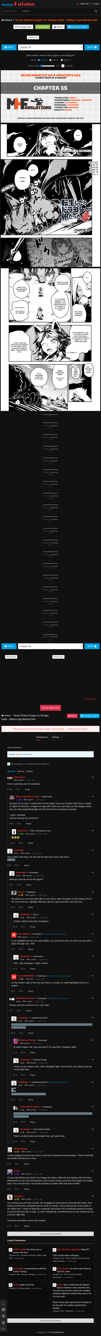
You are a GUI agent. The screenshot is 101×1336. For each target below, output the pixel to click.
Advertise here (90, 699)
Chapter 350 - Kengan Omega (22, 1274)
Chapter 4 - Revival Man (19, 1288)
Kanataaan (19, 850)
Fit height (69, 66)
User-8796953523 (26, 976)
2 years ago (30, 780)
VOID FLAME (19, 1249)
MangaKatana (58, 1332)
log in (18, 754)
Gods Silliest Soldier (30, 1107)
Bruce (21, 892)
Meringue (18, 1196)
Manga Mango (20, 1148)
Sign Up (82, 3)
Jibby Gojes (19, 777)
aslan (59, 1285)
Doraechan (18, 1268)
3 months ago (19, 1258)
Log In (95, 3)
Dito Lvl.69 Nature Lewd (27, 796)
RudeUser (23, 830)
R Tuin (17, 1171)
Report (58, 27)
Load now (54, 426)
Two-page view (23, 27)
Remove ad (33, 37)
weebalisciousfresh (25, 998)
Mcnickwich (23, 934)
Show (38, 740)
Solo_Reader (63, 1268)
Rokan (16, 1285)
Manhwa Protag (27, 1040)
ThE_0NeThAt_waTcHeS (68, 1249)
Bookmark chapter (78, 27)
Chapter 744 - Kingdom (63, 1311)
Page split (42, 27)
